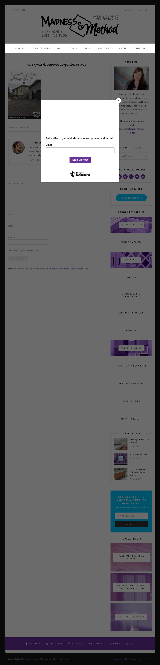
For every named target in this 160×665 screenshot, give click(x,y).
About (122, 48)
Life (85, 48)
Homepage (20, 48)
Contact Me (139, 48)
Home (59, 48)
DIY (72, 48)
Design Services (41, 48)
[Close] (118, 100)
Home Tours (103, 48)
